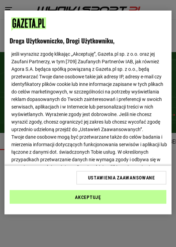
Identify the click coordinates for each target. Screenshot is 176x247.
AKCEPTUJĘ (88, 197)
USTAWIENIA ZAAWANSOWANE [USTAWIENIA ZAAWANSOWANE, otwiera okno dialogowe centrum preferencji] (121, 177)
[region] (88, 112)
